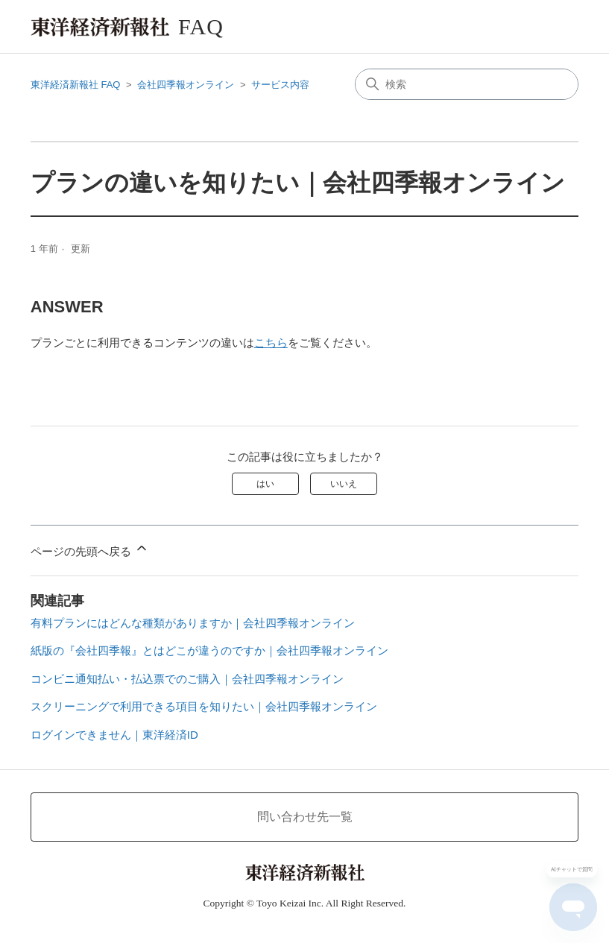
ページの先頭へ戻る (90, 549)
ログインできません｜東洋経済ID (114, 734)
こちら (271, 342)
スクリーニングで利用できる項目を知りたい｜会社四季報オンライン (204, 706)
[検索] (467, 84)
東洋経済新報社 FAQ (76, 84)
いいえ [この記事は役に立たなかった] (343, 484)
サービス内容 (280, 84)
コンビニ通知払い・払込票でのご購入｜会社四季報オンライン (187, 678)
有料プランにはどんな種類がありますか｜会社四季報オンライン (193, 622)
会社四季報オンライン (185, 84)
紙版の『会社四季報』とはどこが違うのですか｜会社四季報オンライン (209, 650)
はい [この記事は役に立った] (265, 484)
